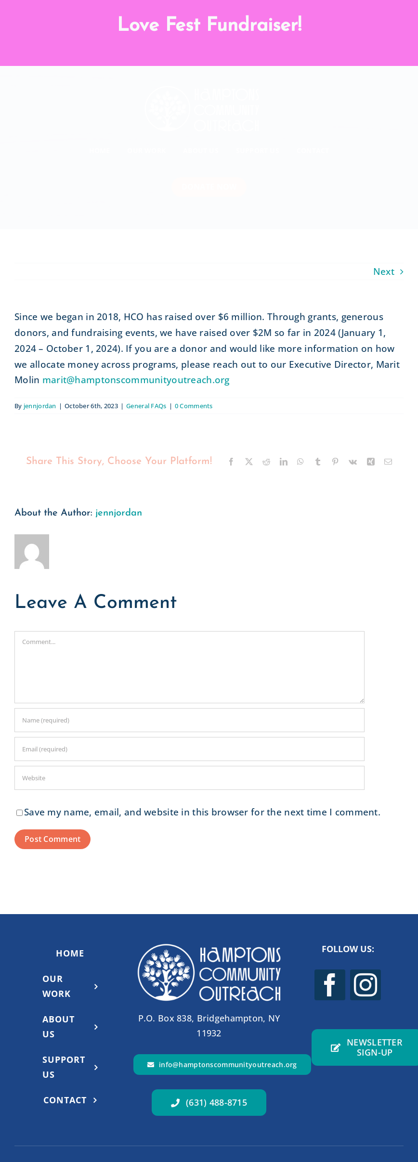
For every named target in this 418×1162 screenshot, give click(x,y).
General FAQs (146, 405)
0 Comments (194, 405)
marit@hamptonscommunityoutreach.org (136, 380)
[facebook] (329, 984)
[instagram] (365, 984)
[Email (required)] (189, 749)
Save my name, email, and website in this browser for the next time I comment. (202, 812)
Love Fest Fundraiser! (209, 26)
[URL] (189, 778)
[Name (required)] (189, 720)
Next (383, 271)
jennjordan (40, 405)
